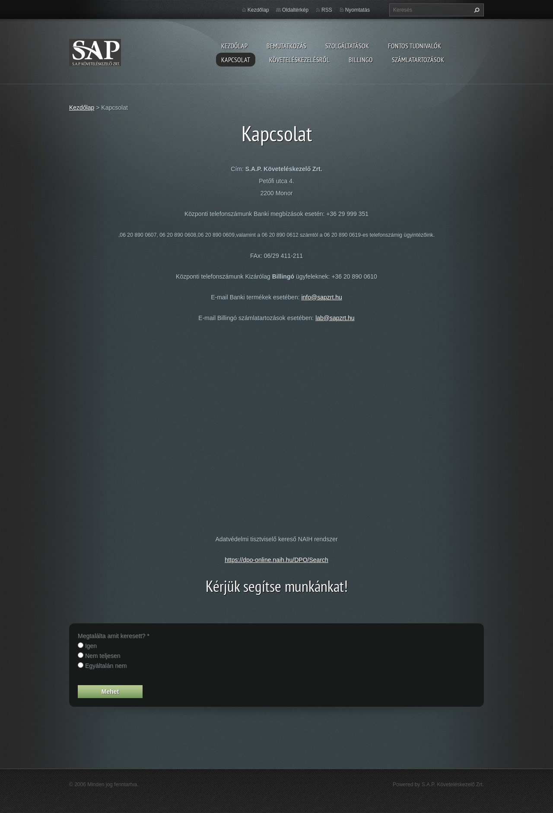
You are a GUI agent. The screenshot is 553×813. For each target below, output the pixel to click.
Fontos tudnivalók (414, 45)
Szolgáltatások (347, 45)
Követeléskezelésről (299, 59)
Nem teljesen (103, 655)
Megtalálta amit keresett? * (113, 635)
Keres (475, 9)
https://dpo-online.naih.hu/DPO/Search (276, 559)
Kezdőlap (234, 45)
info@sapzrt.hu (321, 297)
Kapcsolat (235, 59)
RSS (326, 10)
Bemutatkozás (286, 45)
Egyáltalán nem (106, 665)
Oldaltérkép (295, 10)
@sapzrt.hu (339, 317)
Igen (91, 645)
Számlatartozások (418, 59)
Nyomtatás (357, 10)
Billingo (361, 59)
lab (319, 317)
